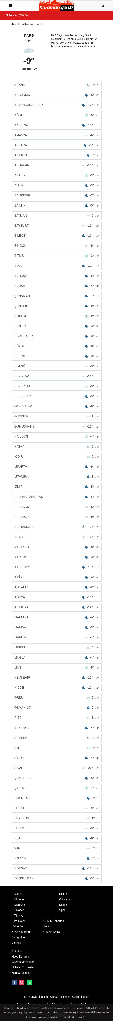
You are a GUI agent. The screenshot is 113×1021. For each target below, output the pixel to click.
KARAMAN (56, 517)
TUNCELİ (56, 828)
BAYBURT (56, 225)
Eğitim (63, 893)
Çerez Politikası (60, 996)
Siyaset (19, 910)
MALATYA (56, 617)
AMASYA (56, 135)
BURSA (56, 286)
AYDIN (56, 185)
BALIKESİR (56, 195)
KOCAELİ (56, 587)
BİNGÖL (56, 246)
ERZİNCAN (56, 376)
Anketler (17, 951)
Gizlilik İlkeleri (80, 996)
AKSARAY (56, 125)
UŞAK (56, 838)
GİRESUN (56, 416)
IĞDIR (56, 456)
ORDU (56, 698)
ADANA (56, 85)
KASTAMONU (56, 527)
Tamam (80, 1017)
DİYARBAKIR (56, 336)
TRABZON (56, 818)
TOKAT (56, 808)
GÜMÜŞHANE (56, 426)
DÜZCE (56, 346)
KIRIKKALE (56, 547)
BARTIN (56, 205)
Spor (62, 910)
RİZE (56, 718)
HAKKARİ (56, 436)
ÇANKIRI (56, 306)
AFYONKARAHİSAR (56, 105)
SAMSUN (56, 738)
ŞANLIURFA (56, 778)
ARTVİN (56, 175)
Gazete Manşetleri (23, 961)
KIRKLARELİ (56, 557)
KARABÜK (56, 507)
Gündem (64, 899)
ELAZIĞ (56, 366)
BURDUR (56, 276)
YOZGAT (56, 868)
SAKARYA (56, 728)
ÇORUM (56, 316)
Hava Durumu (25, 24)
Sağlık (63, 904)
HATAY (56, 446)
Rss (23, 996)
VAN (56, 848)
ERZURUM (56, 386)
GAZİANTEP (56, 406)
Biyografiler (19, 937)
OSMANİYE (56, 708)
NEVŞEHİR (56, 677)
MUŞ (56, 667)
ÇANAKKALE (56, 296)
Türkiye (19, 915)
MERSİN (56, 647)
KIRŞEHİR (56, 567)
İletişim (43, 996)
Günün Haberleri (53, 920)
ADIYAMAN (56, 95)
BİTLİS (56, 256)
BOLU (56, 266)
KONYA (56, 597)
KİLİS (56, 577)
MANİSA (56, 627)
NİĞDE (56, 687)
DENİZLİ (56, 326)
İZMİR (56, 487)
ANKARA (56, 145)
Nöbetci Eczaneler (23, 967)
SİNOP (56, 758)
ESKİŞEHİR (56, 396)
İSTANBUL (56, 477)
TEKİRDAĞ (56, 798)
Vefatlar (16, 942)
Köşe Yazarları (21, 931)
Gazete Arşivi (51, 931)
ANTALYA (56, 155)
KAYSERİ (56, 537)
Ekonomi (19, 899)
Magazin (19, 904)
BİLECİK (56, 235)
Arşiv (46, 926)
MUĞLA (56, 657)
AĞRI (56, 115)
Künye (33, 996)
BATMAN (56, 215)
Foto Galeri (19, 920)
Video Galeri (19, 926)
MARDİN (56, 637)
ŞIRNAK (56, 788)
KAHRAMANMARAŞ (56, 497)
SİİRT (56, 748)
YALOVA (56, 858)
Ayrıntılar (69, 1017)
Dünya (18, 893)
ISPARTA (56, 467)
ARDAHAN (56, 165)
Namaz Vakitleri (21, 972)
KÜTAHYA (56, 607)
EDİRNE (56, 356)
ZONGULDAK (56, 878)
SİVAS (56, 768)
